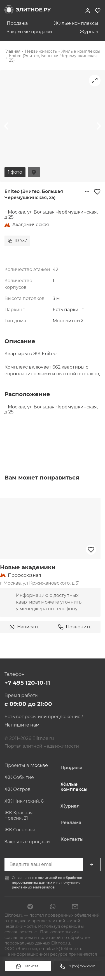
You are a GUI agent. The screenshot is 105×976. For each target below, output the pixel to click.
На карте (34, 172)
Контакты (71, 839)
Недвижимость (41, 51)
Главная (12, 51)
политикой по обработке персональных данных (47, 880)
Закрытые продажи (29, 31)
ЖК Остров (17, 789)
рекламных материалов (33, 887)
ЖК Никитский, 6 (24, 801)
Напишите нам (21, 725)
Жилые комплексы (76, 23)
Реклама (70, 822)
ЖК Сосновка (19, 829)
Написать (28, 966)
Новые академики (27, 567)
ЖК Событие (19, 777)
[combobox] (39, 765)
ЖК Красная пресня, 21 (18, 815)
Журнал (89, 31)
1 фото (15, 172)
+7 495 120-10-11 (27, 682)
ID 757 (17, 240)
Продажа (17, 23)
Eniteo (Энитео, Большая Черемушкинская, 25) (53, 58)
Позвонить (74, 627)
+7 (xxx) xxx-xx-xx (77, 966)
